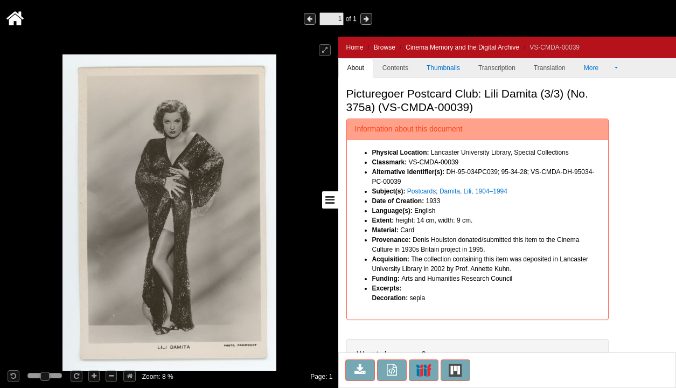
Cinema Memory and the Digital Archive (462, 47)
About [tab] (355, 68)
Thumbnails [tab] (443, 68)
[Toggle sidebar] (330, 200)
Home (355, 47)
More (598, 68)
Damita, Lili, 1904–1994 (473, 191)
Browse (384, 47)
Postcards (421, 191)
